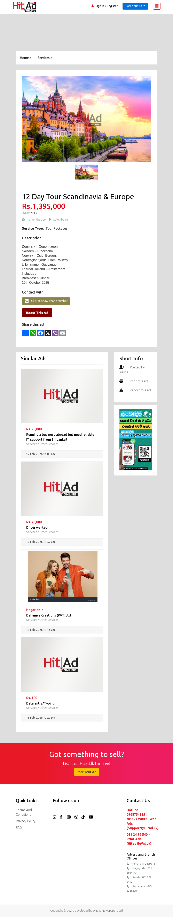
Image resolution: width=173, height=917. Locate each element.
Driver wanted (37, 527)
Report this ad (140, 390)
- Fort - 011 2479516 (141, 863)
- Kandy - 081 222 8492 (139, 879)
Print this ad (138, 381)
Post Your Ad (86, 772)
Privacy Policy (26, 821)
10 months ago (36, 219)
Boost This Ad (37, 313)
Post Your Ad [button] (134, 6)
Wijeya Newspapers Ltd (108, 910)
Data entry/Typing (40, 703)
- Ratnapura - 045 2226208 (139, 888)
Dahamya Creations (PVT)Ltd (48, 615)
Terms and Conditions (24, 812)
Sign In (100, 6)
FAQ (19, 827)
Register (112, 6)
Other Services (48, 444)
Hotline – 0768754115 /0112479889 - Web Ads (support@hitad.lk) (142, 819)
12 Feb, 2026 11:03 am (40, 454)
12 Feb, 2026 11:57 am (40, 541)
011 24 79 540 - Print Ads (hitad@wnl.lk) (139, 839)
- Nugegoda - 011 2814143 (139, 870)
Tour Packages (57, 228)
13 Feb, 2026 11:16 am (40, 629)
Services (31, 444)
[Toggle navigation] (156, 6)
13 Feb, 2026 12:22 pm (40, 717)
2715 (33, 213)
